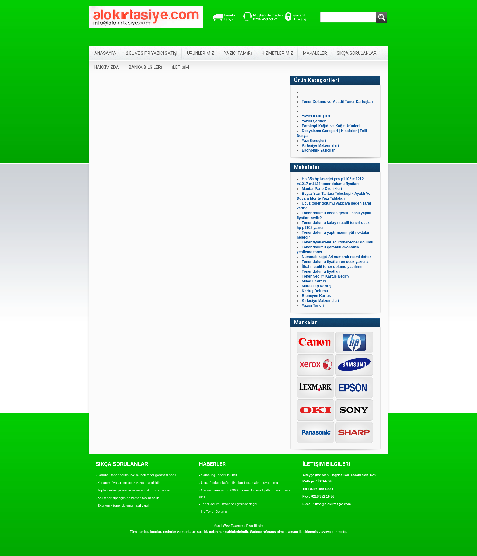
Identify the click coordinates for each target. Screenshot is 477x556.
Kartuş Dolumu (315, 291)
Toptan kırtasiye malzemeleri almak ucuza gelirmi (134, 490)
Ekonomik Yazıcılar (318, 150)
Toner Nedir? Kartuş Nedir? (325, 276)
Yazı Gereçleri (314, 140)
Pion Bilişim (254, 525)
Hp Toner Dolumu (214, 511)
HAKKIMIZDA (106, 67)
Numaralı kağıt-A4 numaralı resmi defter (336, 257)
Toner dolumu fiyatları (321, 271)
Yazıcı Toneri (313, 305)
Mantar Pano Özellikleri (322, 189)
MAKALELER (315, 53)
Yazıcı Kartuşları (316, 116)
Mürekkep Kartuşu (318, 286)
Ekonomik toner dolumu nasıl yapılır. (124, 505)
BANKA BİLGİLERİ (145, 67)
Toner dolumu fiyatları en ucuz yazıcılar (336, 262)
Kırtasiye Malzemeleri (320, 145)
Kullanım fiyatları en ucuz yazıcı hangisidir (129, 482)
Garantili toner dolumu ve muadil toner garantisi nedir (137, 475)
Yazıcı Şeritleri (314, 121)
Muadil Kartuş (314, 281)
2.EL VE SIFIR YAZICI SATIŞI (151, 53)
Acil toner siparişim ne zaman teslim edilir (128, 498)
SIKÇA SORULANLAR (357, 53)
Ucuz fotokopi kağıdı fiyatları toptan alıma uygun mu (239, 482)
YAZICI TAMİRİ (238, 53)
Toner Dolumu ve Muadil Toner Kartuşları (337, 102)
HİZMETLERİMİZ (277, 53)
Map (217, 525)
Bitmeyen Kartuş (316, 296)
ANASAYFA (105, 53)
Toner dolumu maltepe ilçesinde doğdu (229, 504)
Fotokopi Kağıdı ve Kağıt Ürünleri (331, 126)
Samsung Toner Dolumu (219, 475)
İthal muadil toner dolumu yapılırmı (332, 266)
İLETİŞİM (180, 67)
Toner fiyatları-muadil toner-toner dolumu (337, 242)
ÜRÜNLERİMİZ (200, 53)
